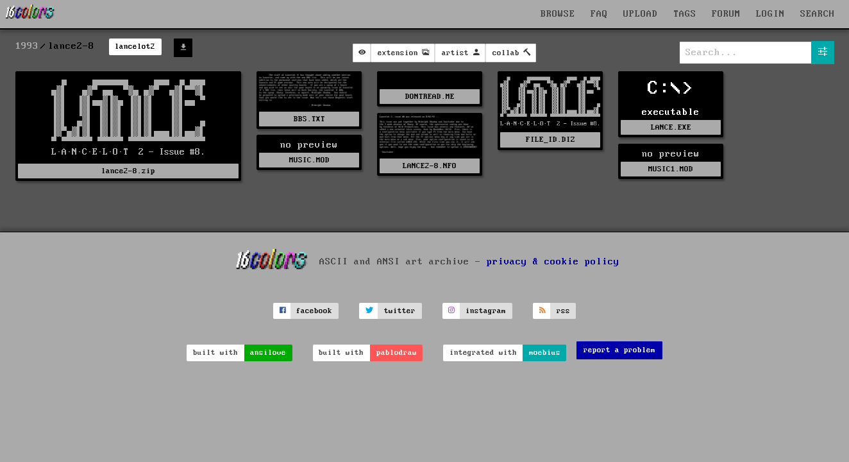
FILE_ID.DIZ (550, 139)
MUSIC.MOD (309, 160)
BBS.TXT (309, 119)
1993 (26, 46)
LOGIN (770, 14)
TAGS (684, 14)
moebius (544, 352)
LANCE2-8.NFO (430, 166)
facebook (314, 311)
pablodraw (396, 352)
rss (563, 311)
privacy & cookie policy (553, 262)
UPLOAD (640, 14)
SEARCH (817, 14)
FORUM (726, 14)
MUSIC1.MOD (670, 169)
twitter (400, 311)
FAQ (599, 14)
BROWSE (558, 14)
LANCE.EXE (671, 127)
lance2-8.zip (128, 171)
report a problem (619, 350)
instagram (486, 311)
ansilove (268, 352)
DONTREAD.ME (430, 96)
